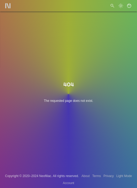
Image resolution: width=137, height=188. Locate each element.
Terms (96, 176)
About (85, 176)
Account (68, 183)
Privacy (108, 176)
